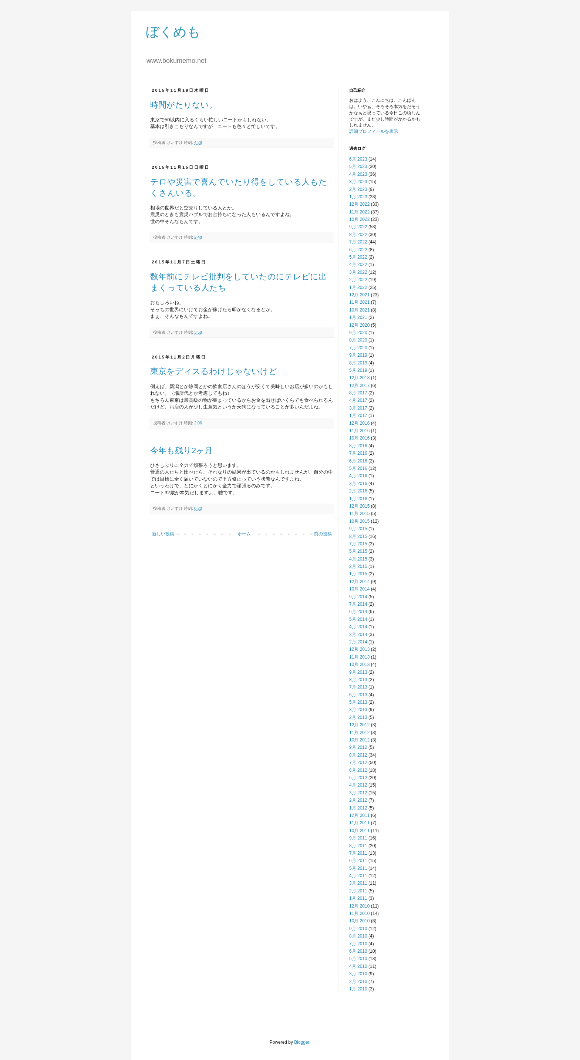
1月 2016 (358, 498)
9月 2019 (358, 355)
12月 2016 (359, 423)
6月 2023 (358, 159)
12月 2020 (359, 325)
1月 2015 (358, 573)
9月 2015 (358, 528)
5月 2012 (358, 777)
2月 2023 (358, 189)
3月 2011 (358, 883)
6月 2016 (358, 461)
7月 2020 (358, 347)
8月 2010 (358, 936)
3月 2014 (358, 634)
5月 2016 (358, 468)
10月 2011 (359, 830)
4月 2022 (358, 264)
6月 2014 (358, 611)
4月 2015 (358, 559)
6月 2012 (358, 770)
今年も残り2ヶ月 (181, 450)
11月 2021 (359, 302)
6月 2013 (358, 694)
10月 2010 (359, 920)
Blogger (301, 1042)
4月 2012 (358, 785)
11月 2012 (359, 732)
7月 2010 (358, 943)
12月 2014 (359, 581)
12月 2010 (359, 906)
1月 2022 (358, 287)
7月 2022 (358, 242)
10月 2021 (359, 310)
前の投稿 (323, 533)
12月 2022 (359, 204)
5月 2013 (358, 702)
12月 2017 (359, 385)
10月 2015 (359, 521)
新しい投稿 (163, 533)
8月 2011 (358, 845)
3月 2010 (358, 973)
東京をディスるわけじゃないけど (213, 371)
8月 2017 (358, 393)
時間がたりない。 (183, 105)
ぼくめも (173, 31)
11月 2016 (359, 430)
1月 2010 (358, 989)
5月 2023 (358, 166)
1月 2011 (358, 898)
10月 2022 (359, 219)
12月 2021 (359, 294)
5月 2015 (358, 551)
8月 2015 (358, 536)
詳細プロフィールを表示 (373, 131)
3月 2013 (358, 709)
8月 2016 (358, 445)
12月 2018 (359, 377)
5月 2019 (358, 370)
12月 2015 (359, 506)
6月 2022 (358, 249)
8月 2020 (358, 340)
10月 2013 (359, 664)
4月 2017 (358, 400)
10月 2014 (359, 589)
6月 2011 (358, 860)
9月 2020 (358, 332)
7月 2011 (358, 853)
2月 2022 (358, 279)
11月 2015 (359, 513)
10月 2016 (359, 438)
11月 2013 (359, 657)
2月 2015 (358, 566)
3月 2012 (358, 792)
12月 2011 (359, 815)
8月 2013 (358, 679)
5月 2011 (358, 868)
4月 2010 (358, 966)
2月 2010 (358, 981)
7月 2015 (358, 543)
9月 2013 (358, 672)
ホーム (244, 533)
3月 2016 (358, 483)
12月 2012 (359, 724)
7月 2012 (358, 762)
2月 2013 (358, 717)
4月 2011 (358, 875)
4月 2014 (358, 626)
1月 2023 (358, 196)
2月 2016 (358, 491)
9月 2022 (358, 226)
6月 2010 (358, 951)
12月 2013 (359, 649)
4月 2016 (358, 475)
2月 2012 (358, 800)
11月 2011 (359, 822)
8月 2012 (358, 755)
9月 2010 (358, 928)
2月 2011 (358, 891)
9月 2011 (358, 838)
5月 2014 (358, 619)
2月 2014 (358, 642)
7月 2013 (358, 687)
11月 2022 (359, 212)
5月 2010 (358, 958)
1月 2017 (358, 415)
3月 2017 (358, 408)
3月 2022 (358, 272)
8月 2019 (358, 363)
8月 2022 (358, 234)
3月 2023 (358, 181)
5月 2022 (358, 257)
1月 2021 (358, 317)
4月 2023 (358, 174)
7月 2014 (358, 604)
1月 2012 (358, 808)
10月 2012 (359, 740)
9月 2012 (358, 747)
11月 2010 (359, 913)
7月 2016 (358, 453)
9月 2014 (358, 596)
